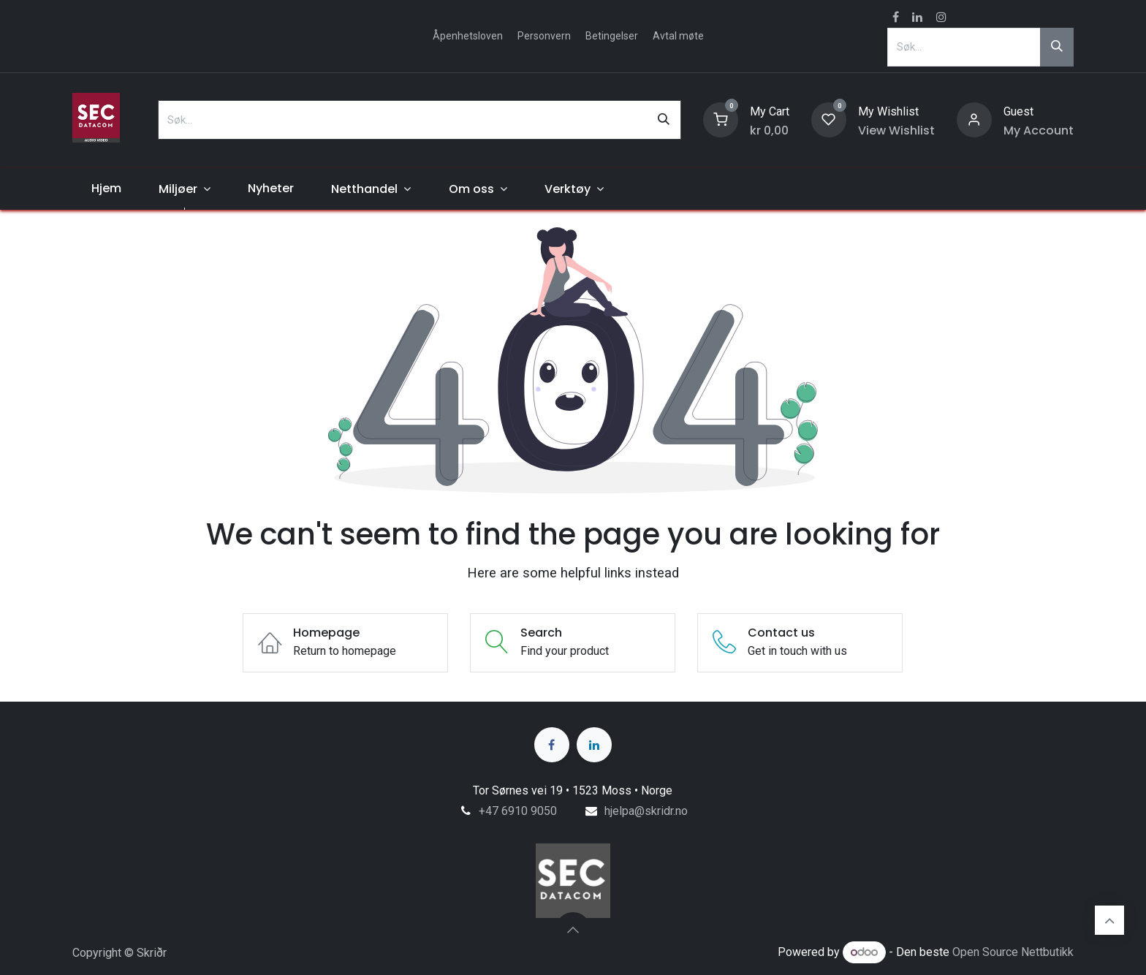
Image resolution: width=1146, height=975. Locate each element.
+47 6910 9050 (518, 811)
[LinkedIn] (594, 744)
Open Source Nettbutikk (1013, 952)
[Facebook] (551, 744)
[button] (573, 929)
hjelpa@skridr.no (646, 811)
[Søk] (1057, 47)
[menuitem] (106, 188)
